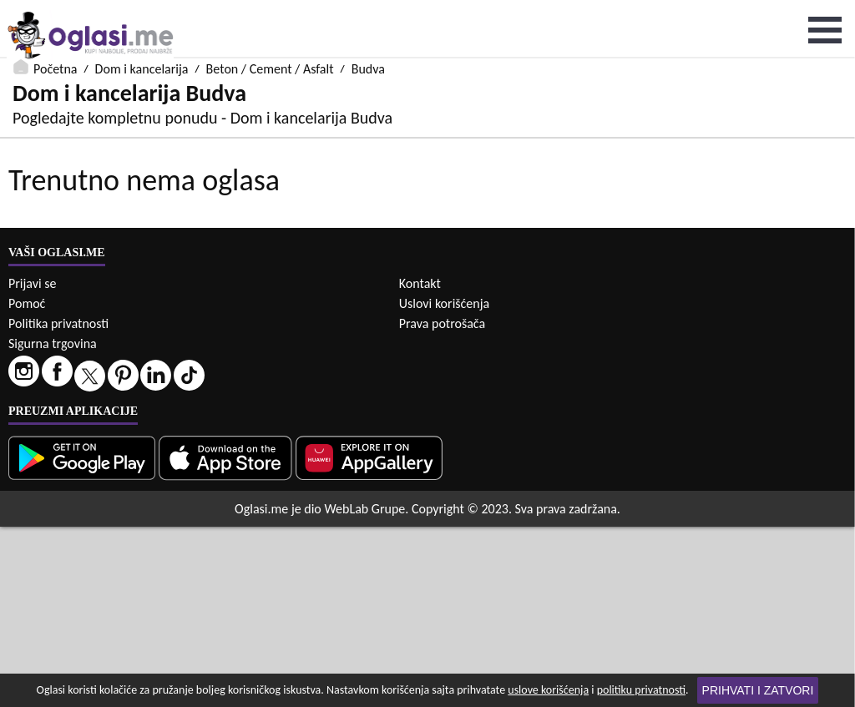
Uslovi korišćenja (444, 484)
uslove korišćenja (548, 690)
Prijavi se (32, 464)
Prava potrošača (442, 504)
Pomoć (26, 484)
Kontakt (420, 464)
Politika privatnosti (58, 504)
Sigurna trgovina (52, 524)
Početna (55, 10)
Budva (368, 10)
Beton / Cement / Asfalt (270, 10)
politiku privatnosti (641, 690)
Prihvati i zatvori (758, 690)
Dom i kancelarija (142, 10)
